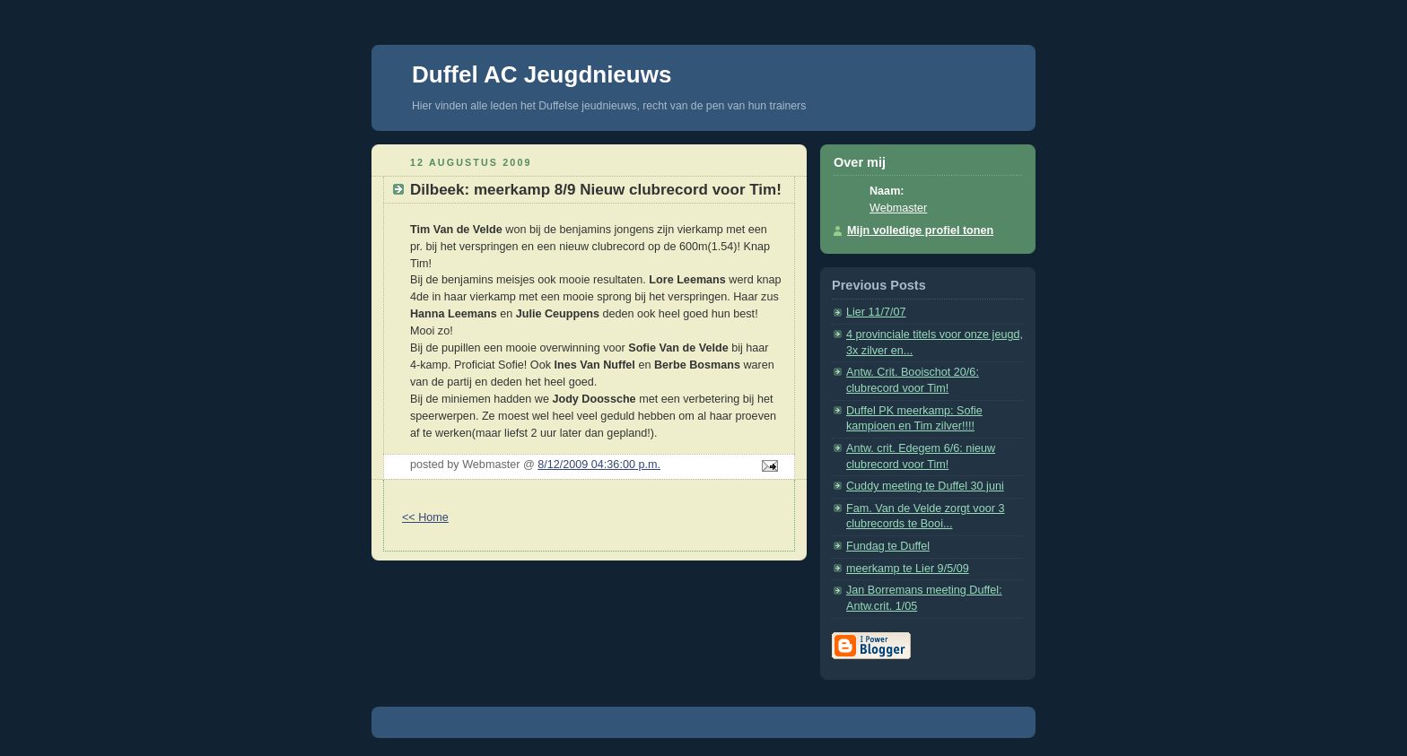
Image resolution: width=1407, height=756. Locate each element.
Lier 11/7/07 (876, 312)
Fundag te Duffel (888, 546)
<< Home (425, 517)
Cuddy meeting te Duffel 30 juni (925, 486)
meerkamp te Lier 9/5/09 (907, 568)
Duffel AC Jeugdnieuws (541, 74)
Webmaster (898, 208)
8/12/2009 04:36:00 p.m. (598, 464)
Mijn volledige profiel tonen (920, 230)
